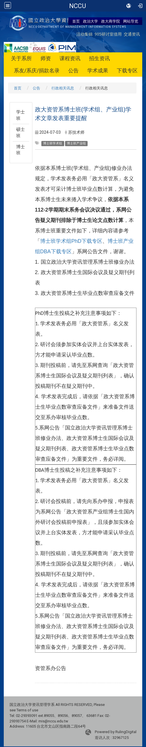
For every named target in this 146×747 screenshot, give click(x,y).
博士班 (20, 149)
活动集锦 (84, 34)
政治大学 (90, 21)
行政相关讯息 (62, 88)
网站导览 (130, 21)
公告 (73, 70)
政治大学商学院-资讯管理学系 (77, 6)
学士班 (20, 115)
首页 (76, 21)
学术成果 (97, 70)
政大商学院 (110, 21)
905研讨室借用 (108, 34)
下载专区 (127, 70)
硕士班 (20, 132)
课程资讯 (70, 58)
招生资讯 (99, 58)
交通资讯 (132, 34)
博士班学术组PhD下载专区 (71, 241)
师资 (45, 58)
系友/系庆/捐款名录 (37, 70)
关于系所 (21, 58)
